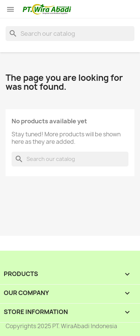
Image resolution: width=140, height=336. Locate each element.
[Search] (70, 33)
